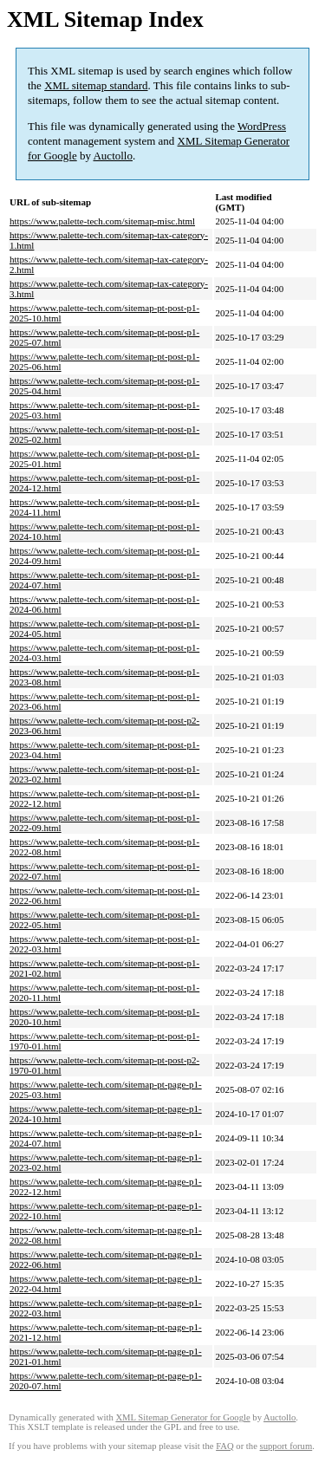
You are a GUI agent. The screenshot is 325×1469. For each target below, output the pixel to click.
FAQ (225, 1446)
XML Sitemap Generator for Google (182, 1417)
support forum (286, 1446)
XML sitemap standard (95, 85)
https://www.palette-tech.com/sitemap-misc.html (102, 221)
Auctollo (113, 155)
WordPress (261, 126)
